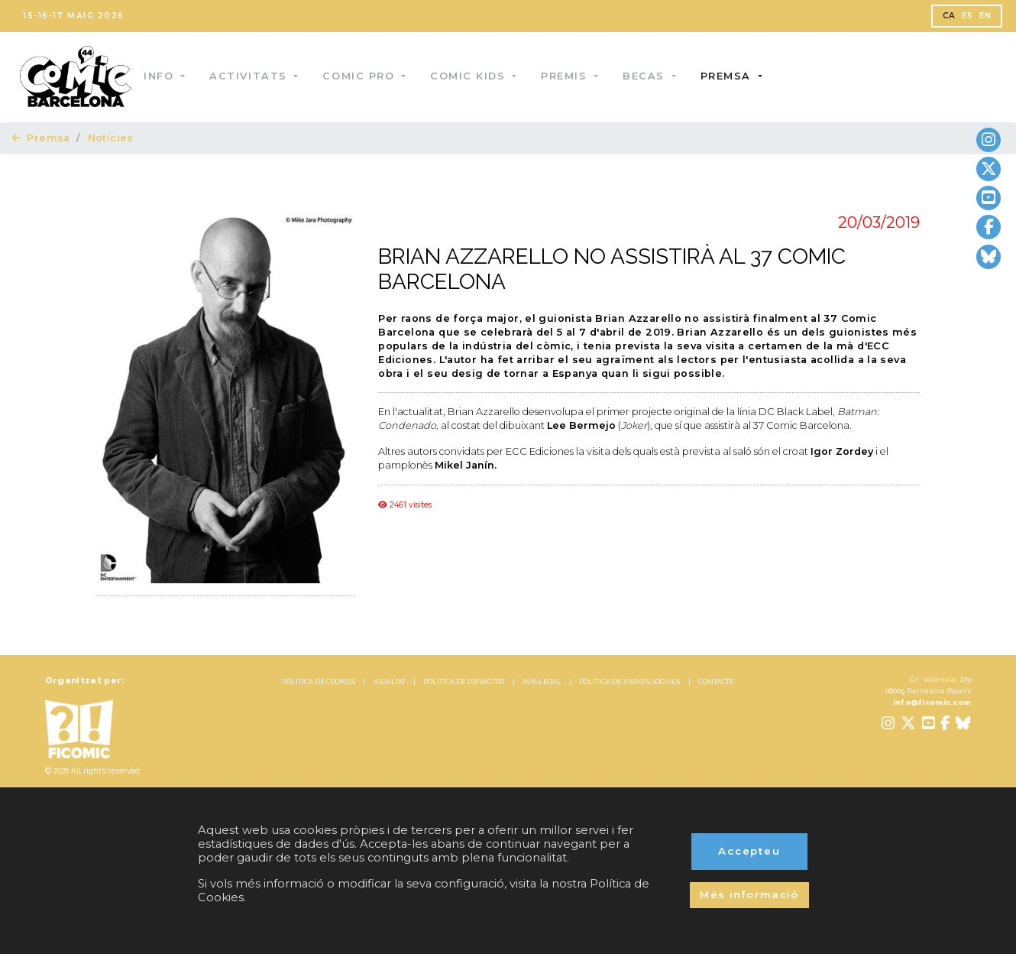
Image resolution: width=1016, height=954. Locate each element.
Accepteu (749, 851)
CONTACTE (716, 682)
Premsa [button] (734, 76)
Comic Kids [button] (476, 76)
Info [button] (167, 76)
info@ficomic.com (932, 702)
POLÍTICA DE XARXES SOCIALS (629, 682)
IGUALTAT (390, 682)
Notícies (111, 138)
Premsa (41, 138)
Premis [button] (573, 76)
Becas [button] (652, 76)
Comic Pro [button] (367, 76)
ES (967, 16)
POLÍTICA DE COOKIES (318, 682)
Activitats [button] (257, 76)
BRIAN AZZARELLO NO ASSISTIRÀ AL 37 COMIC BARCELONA (612, 269)
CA (949, 16)
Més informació (749, 894)
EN (985, 16)
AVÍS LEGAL (542, 682)
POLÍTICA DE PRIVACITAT (464, 682)
